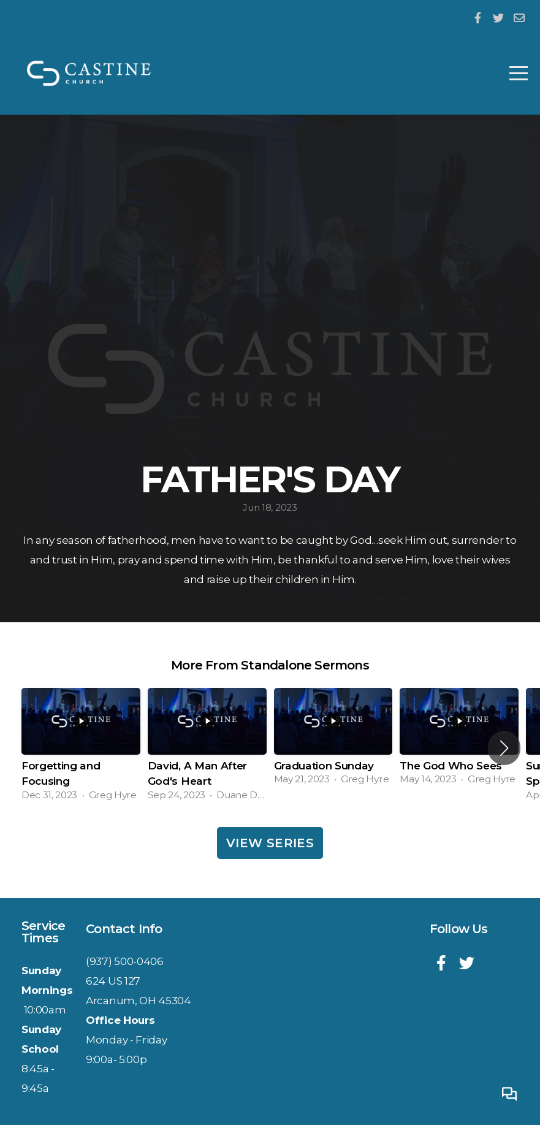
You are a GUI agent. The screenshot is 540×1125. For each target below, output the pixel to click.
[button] (504, 747)
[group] (80, 748)
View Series (270, 843)
